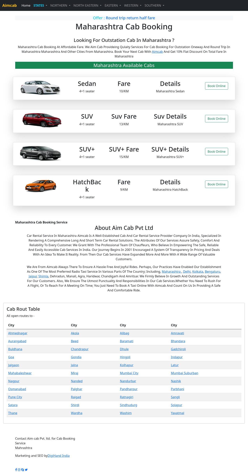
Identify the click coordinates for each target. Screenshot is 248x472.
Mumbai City (129, 373)
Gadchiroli (178, 349)
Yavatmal (177, 413)
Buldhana (15, 349)
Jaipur (33, 276)
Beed (74, 341)
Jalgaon (13, 365)
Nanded (77, 381)
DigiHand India (59, 455)
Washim (126, 413)
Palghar (76, 389)
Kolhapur (126, 365)
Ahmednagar (17, 333)
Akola (75, 333)
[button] (40, 5)
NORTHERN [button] (59, 5)
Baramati (126, 341)
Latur (175, 365)
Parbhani (177, 389)
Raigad (76, 397)
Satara (13, 405)
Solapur (176, 405)
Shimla (43, 276)
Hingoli (125, 357)
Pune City (15, 397)
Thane (12, 413)
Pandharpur (129, 389)
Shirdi (75, 405)
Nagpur (13, 381)
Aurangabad (17, 341)
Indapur (177, 357)
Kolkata (197, 271)
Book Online (217, 86)
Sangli (175, 397)
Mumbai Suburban (184, 373)
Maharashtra (171, 271)
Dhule (124, 349)
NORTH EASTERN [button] (86, 5)
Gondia (76, 357)
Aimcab (157, 51)
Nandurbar (128, 381)
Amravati (177, 333)
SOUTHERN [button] (153, 5)
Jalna (74, 365)
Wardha (76, 413)
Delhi (187, 271)
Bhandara (178, 341)
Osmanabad (17, 389)
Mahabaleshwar (20, 373)
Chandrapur (79, 349)
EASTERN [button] (112, 5)
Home (25, 5)
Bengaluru (212, 271)
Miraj (74, 373)
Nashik (176, 381)
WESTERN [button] (131, 5)
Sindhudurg (128, 405)
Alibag (124, 333)
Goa (11, 357)
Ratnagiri (126, 397)
